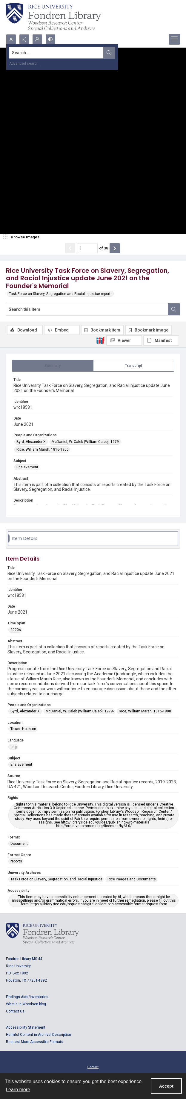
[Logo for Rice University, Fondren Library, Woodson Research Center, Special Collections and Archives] (42, 933)
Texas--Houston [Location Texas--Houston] (23, 729)
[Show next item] (115, 248)
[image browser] (22, 237)
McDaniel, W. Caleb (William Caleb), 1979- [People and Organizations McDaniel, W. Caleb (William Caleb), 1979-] (86, 442)
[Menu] (174, 39)
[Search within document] (174, 309)
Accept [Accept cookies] (166, 1086)
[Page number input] (87, 248)
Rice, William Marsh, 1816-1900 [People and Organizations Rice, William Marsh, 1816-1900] (42, 449)
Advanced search (24, 63)
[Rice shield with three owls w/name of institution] (53, 17)
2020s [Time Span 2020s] (15, 630)
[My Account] (37, 39)
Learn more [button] (18, 1089)
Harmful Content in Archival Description (38, 1035)
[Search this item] (87, 309)
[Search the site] (75, 52)
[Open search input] (11, 39)
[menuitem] (93, 1066)
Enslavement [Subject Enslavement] (27, 467)
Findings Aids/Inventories (27, 997)
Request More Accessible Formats (34, 1042)
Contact (93, 1067)
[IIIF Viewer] (124, 340)
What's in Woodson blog (26, 1004)
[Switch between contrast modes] (50, 39)
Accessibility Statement (25, 1027)
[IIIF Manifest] (161, 340)
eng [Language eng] (13, 747)
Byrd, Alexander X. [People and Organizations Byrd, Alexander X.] (31, 442)
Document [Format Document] (19, 843)
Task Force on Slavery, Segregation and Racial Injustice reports (61, 294)
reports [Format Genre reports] (16, 861)
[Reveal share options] (24, 39)
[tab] (52, 365)
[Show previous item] (70, 248)
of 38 (103, 248)
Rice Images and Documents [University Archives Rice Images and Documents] (131, 879)
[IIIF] (100, 340)
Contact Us (15, 1011)
